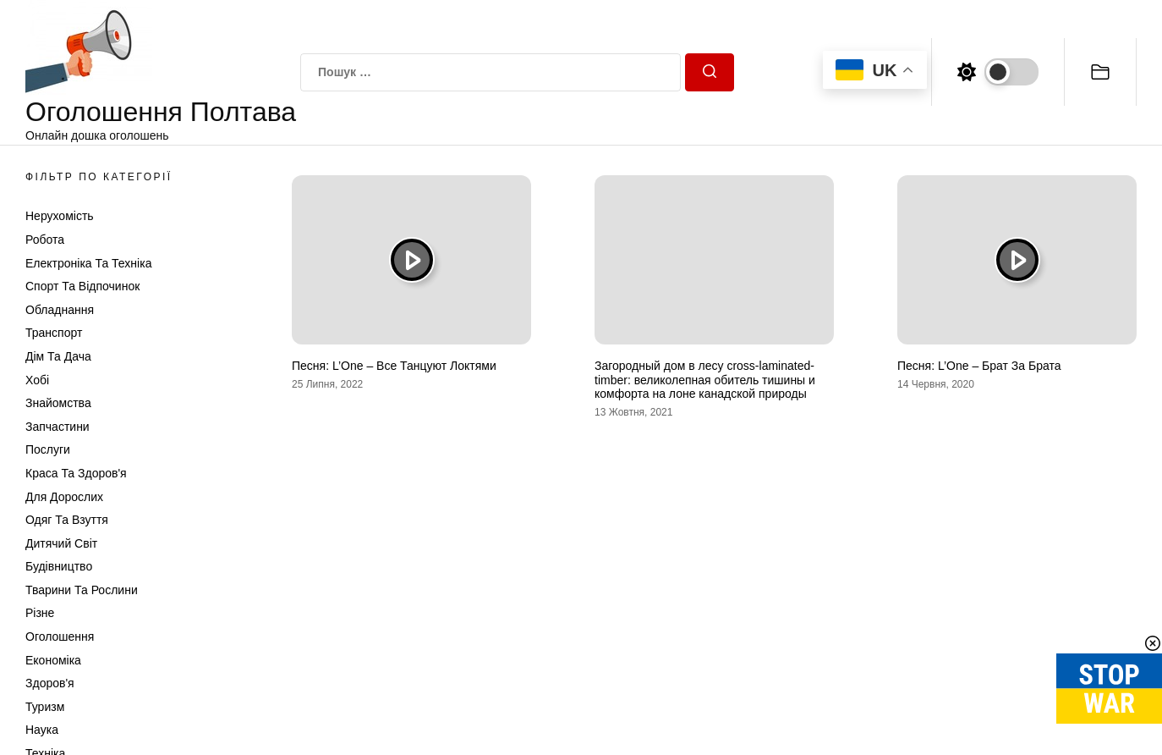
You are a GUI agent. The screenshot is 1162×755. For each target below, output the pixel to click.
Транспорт (53, 332)
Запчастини (57, 426)
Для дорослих (64, 497)
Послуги (47, 449)
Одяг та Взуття (66, 519)
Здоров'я (49, 683)
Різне (39, 613)
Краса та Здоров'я (76, 473)
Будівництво (58, 566)
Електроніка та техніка (88, 263)
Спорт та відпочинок (82, 286)
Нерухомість (59, 216)
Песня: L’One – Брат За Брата (979, 365)
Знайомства (58, 403)
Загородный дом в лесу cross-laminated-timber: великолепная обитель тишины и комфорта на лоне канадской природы (705, 380)
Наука (41, 729)
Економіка (53, 660)
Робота (44, 239)
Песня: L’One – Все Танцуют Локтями (394, 365)
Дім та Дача (58, 356)
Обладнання (59, 310)
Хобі (37, 380)
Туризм (44, 707)
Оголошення (59, 636)
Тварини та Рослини (81, 590)
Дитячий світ (61, 543)
